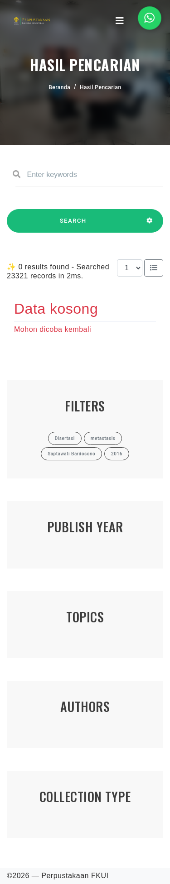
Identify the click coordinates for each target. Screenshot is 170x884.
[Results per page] (129, 268)
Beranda (59, 87)
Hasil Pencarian (100, 87)
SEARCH (73, 225)
